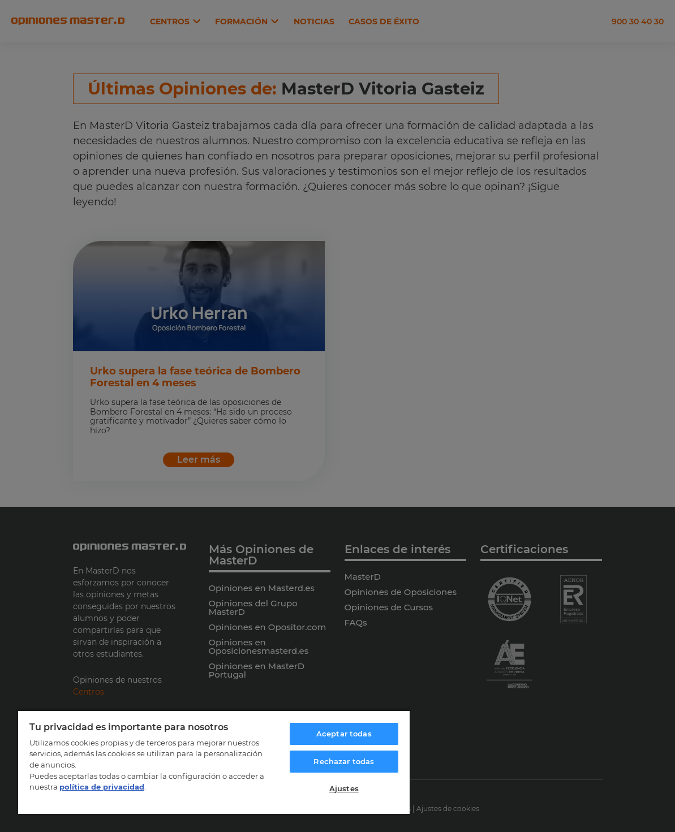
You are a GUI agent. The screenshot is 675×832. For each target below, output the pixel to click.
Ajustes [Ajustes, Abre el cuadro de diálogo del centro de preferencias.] (344, 788)
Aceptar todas (344, 733)
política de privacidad (101, 786)
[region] (214, 762)
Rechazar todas (343, 761)
